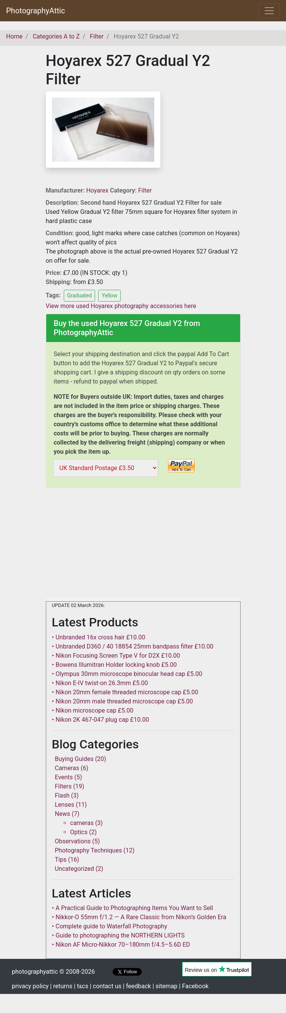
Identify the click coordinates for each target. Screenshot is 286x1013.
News (62, 813)
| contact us (105, 986)
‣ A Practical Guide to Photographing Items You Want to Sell (132, 908)
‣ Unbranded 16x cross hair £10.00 (98, 637)
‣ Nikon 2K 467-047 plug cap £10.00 (100, 719)
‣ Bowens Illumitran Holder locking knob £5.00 (114, 664)
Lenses (64, 804)
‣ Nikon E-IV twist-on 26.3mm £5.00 (100, 683)
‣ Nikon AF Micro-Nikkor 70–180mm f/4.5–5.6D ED (121, 944)
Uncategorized (74, 868)
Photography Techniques (88, 850)
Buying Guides (74, 759)
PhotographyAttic (35, 10)
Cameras (67, 768)
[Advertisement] (143, 544)
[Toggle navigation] (269, 10)
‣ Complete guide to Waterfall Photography (109, 926)
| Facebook (193, 986)
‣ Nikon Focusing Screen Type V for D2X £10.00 (116, 655)
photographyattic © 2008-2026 (53, 971)
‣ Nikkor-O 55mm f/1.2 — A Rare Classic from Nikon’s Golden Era (139, 917)
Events (64, 777)
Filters (63, 786)
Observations (73, 841)
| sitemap (164, 986)
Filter (145, 190)
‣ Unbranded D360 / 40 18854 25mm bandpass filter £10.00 (132, 646)
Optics (79, 832)
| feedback (137, 986)
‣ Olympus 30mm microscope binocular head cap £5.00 (127, 673)
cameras (82, 823)
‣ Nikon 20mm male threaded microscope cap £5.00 (122, 701)
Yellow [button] (109, 295)
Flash (62, 795)
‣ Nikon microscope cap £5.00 (93, 710)
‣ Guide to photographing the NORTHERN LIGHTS (118, 935)
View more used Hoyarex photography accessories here (121, 306)
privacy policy (30, 986)
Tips (61, 859)
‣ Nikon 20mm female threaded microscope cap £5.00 (125, 692)
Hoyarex (98, 190)
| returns (61, 986)
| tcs (81, 986)
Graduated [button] (79, 295)
